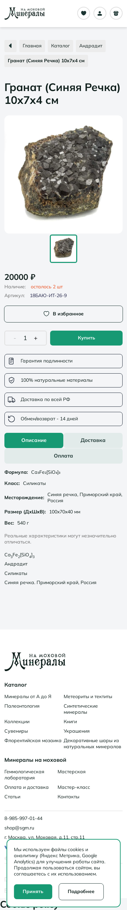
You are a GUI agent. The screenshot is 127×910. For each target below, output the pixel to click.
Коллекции (16, 721)
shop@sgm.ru (19, 828)
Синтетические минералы (81, 709)
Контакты (68, 797)
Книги (70, 721)
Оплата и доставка (26, 787)
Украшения (77, 731)
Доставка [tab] (93, 440)
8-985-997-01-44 (23, 818)
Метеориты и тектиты (88, 696)
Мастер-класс (74, 787)
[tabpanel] (63, 528)
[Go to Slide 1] (63, 249)
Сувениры (16, 731)
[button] (63, 174)
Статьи (12, 797)
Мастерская (72, 772)
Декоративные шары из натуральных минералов (92, 743)
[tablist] (63, 448)
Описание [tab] (33, 440)
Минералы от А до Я (27, 696)
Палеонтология (22, 706)
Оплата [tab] (63, 455)
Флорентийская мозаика (33, 740)
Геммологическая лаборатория (24, 775)
